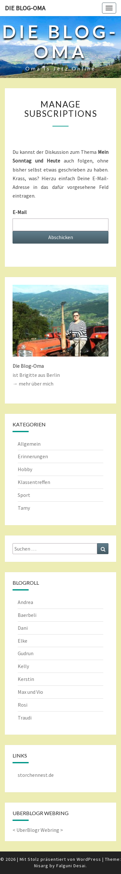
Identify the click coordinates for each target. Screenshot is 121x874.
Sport (24, 495)
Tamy (24, 508)
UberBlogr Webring (37, 830)
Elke (22, 640)
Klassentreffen (34, 482)
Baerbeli (27, 615)
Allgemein (29, 444)
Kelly (23, 666)
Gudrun (25, 653)
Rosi (22, 705)
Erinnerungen (33, 456)
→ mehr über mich (33, 383)
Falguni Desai (71, 866)
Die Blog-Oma (25, 8)
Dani (23, 628)
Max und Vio (30, 692)
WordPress (89, 859)
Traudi (25, 717)
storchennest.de (36, 775)
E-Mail (20, 212)
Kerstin (26, 679)
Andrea (25, 602)
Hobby (25, 469)
